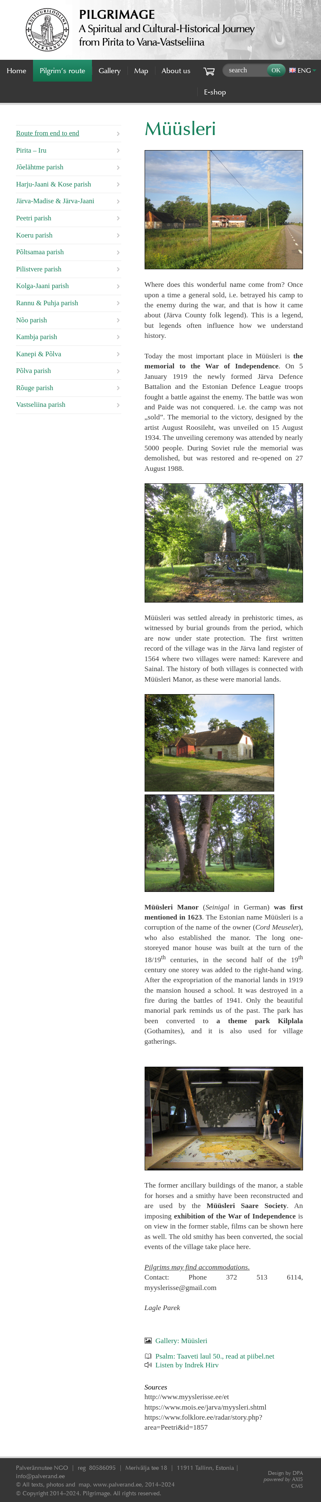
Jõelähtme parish (39, 167)
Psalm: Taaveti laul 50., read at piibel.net (215, 1356)
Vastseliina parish (40, 405)
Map (141, 70)
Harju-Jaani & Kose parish (53, 184)
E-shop (215, 92)
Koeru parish (34, 235)
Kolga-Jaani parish (42, 286)
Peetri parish (33, 218)
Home (16, 70)
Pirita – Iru (31, 150)
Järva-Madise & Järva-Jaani (55, 201)
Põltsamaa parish (40, 252)
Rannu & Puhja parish (47, 303)
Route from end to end (47, 133)
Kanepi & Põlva (38, 354)
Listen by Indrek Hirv (187, 1365)
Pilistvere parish (38, 269)
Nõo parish (31, 320)
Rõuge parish (34, 388)
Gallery (110, 70)
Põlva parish (33, 371)
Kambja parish (36, 337)
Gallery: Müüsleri (181, 1340)
